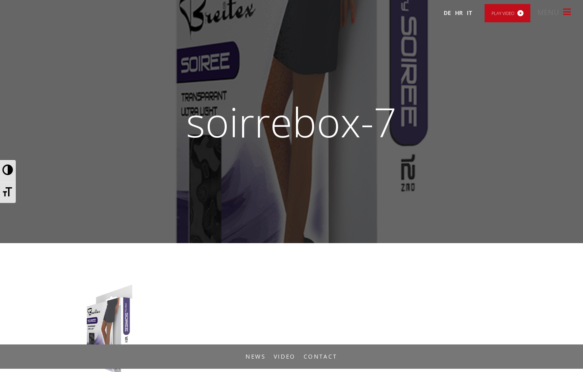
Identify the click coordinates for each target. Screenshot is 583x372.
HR (459, 13)
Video (285, 356)
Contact (321, 356)
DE (447, 13)
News (255, 356)
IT (469, 13)
